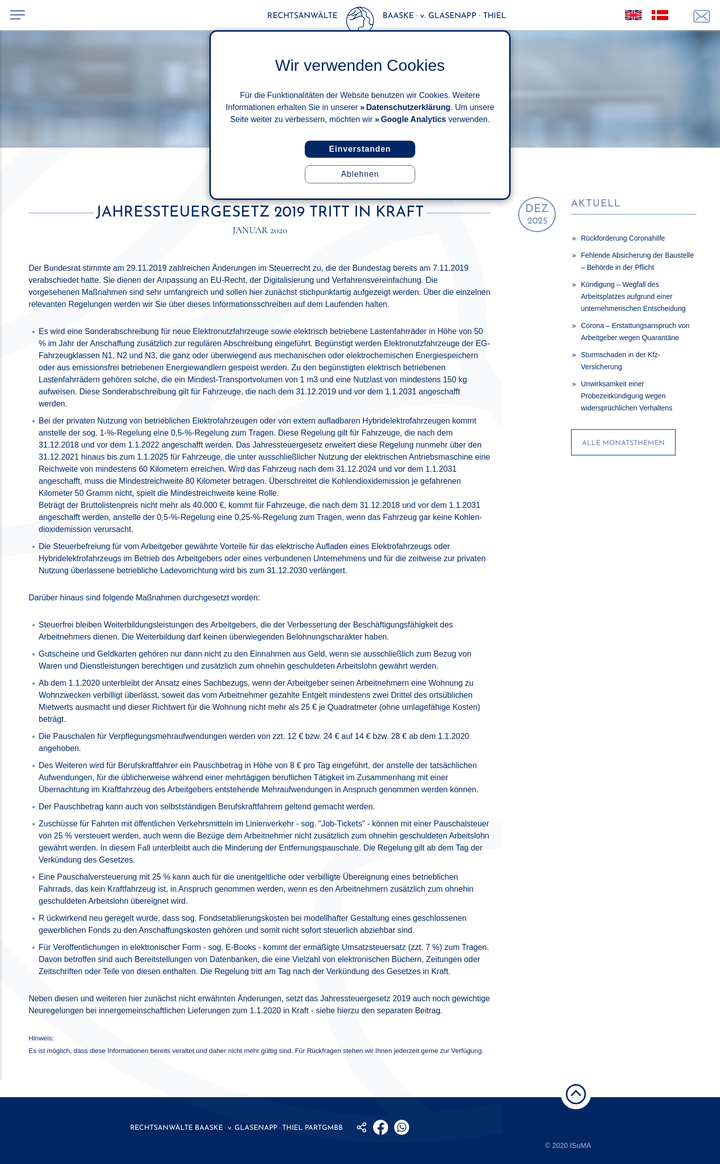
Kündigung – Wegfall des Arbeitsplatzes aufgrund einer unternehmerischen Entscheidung (633, 296)
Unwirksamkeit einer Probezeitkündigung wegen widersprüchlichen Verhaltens (626, 396)
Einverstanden (360, 149)
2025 (537, 214)
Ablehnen (360, 174)
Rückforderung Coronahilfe (623, 238)
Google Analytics (413, 119)
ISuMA (580, 1145)
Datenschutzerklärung (408, 107)
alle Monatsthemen (623, 443)
